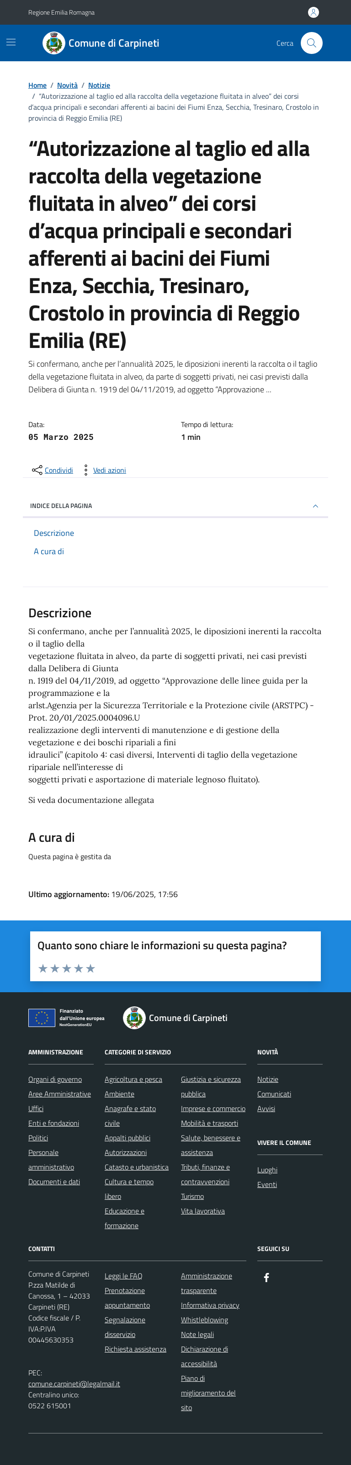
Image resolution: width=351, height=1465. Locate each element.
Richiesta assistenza (135, 1348)
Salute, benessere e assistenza (210, 1145)
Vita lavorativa (203, 1210)
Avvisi (266, 1108)
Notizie (267, 1079)
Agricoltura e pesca (133, 1079)
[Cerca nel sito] (312, 43)
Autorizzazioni (126, 1152)
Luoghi (267, 1169)
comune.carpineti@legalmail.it (74, 1383)
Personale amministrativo (51, 1159)
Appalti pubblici (127, 1137)
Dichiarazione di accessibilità (204, 1356)
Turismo (192, 1196)
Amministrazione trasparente (206, 1283)
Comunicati (274, 1093)
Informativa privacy (210, 1304)
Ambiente (119, 1093)
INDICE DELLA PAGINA (175, 506)
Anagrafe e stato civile (130, 1115)
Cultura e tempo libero (129, 1189)
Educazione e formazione (124, 1218)
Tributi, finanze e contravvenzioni (205, 1174)
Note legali (197, 1334)
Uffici (35, 1108)
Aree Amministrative (59, 1093)
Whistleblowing (204, 1319)
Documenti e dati (54, 1181)
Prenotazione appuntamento (127, 1297)
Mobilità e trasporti (209, 1122)
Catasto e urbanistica (137, 1166)
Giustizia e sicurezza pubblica (211, 1086)
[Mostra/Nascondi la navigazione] (10, 42)
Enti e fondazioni (53, 1122)
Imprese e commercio (213, 1108)
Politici (38, 1137)
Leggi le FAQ (124, 1275)
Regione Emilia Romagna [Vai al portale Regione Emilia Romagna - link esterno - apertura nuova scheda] (61, 12)
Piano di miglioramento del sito (208, 1393)
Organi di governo (55, 1079)
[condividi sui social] (51, 470)
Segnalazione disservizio (125, 1327)
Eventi (267, 1184)
